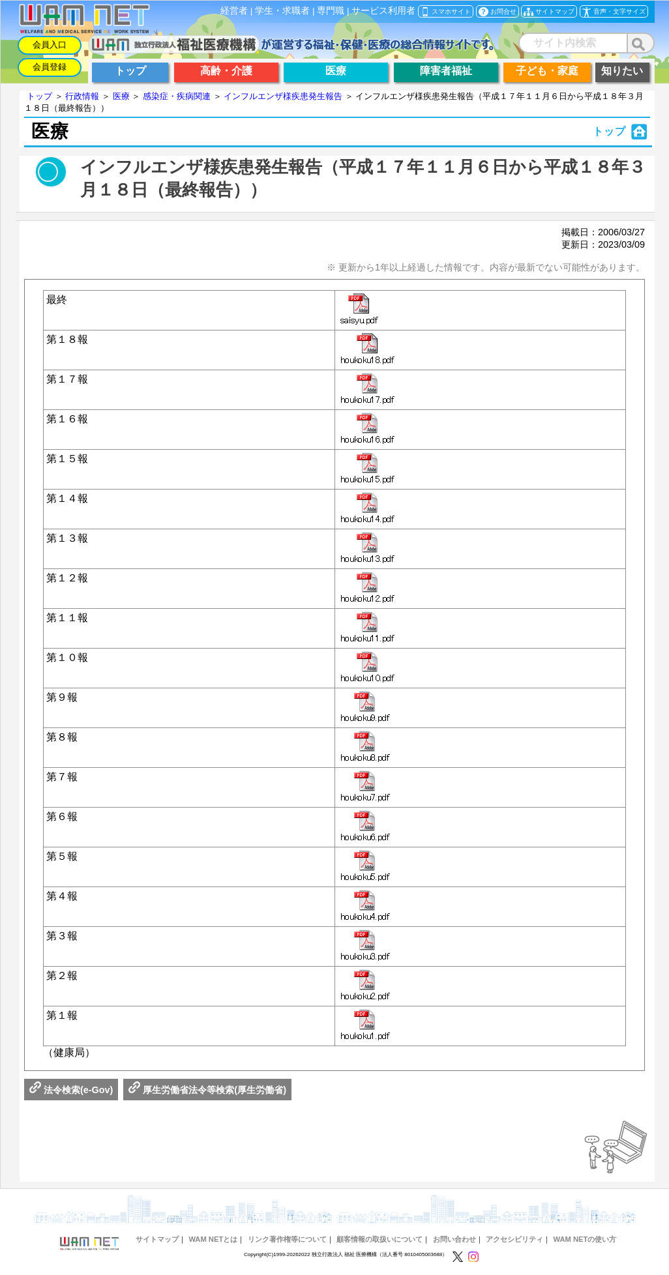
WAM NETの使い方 (585, 1239)
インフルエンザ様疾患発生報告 (283, 96)
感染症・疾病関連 (177, 96)
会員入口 (50, 45)
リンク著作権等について (287, 1239)
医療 (121, 96)
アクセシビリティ (514, 1239)
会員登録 (50, 67)
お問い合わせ (454, 1239)
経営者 (234, 11)
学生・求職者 (282, 11)
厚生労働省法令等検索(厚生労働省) (207, 1090)
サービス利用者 (383, 11)
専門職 (330, 11)
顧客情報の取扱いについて (379, 1239)
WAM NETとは (212, 1239)
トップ (39, 96)
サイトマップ (157, 1239)
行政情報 (82, 96)
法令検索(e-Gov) (71, 1090)
